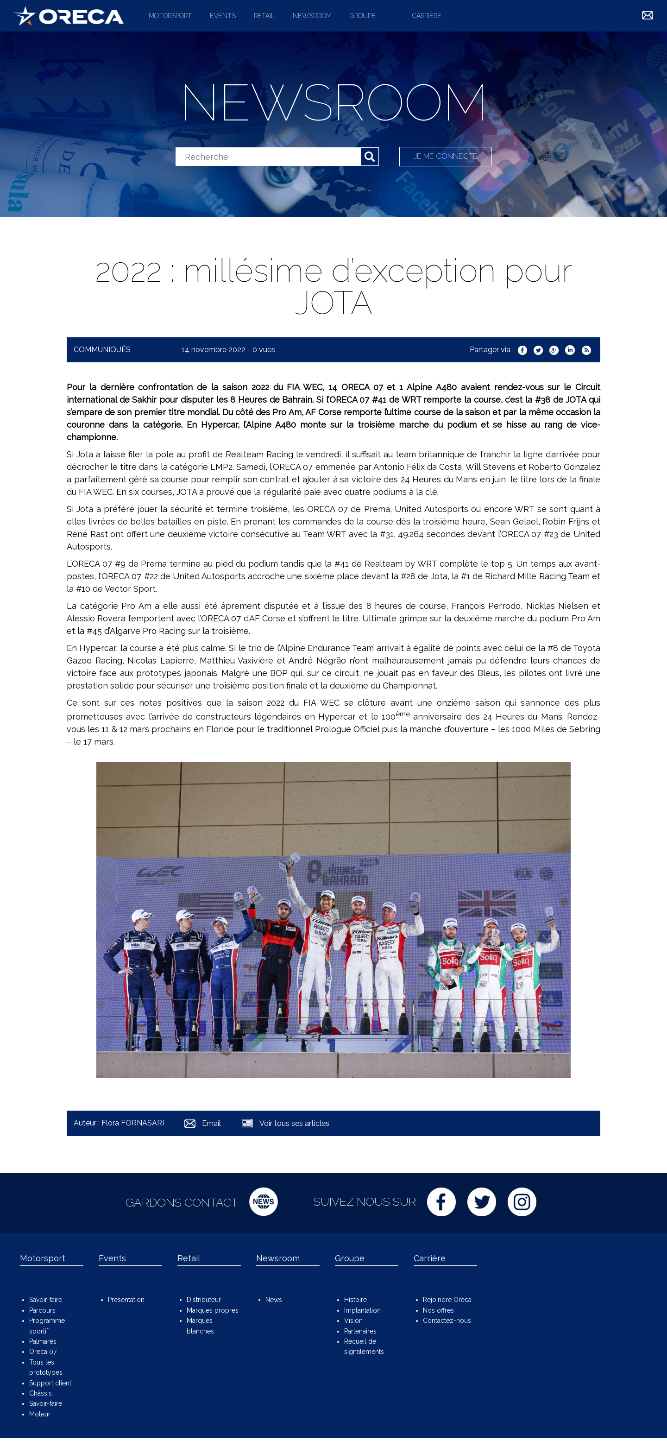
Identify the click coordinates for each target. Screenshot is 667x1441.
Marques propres (213, 1310)
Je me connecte (446, 156)
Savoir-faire (45, 1299)
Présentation (126, 1299)
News (273, 1299)
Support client (50, 1383)
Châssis (40, 1393)
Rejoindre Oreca (447, 1299)
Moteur (39, 1414)
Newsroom (312, 15)
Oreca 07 (43, 1351)
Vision (353, 1320)
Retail (264, 15)
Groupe (363, 15)
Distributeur (204, 1299)
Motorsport (170, 15)
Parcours (42, 1310)
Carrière (426, 15)
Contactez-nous (447, 1320)
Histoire (355, 1299)
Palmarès (43, 1341)
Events (223, 15)
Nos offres (438, 1310)
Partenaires (360, 1331)
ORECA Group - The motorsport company (69, 16)
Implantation (362, 1310)
